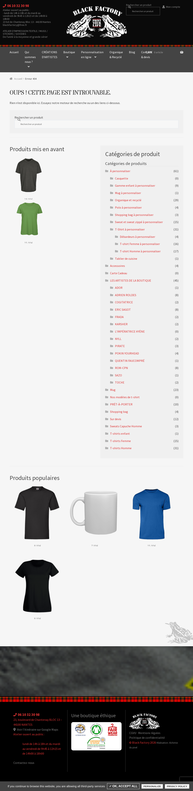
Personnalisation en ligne (92, 54)
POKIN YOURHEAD (127, 353)
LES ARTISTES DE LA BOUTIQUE (130, 280)
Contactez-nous (23, 763)
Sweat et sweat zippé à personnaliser (139, 222)
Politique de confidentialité (147, 737)
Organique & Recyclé (116, 54)
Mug (113, 390)
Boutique (69, 52)
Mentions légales (149, 733)
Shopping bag (119, 412)
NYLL (118, 339)
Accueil (14, 52)
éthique (108, 715)
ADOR (119, 288)
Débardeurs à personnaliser (137, 237)
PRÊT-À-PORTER (121, 404)
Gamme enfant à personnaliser (135, 185)
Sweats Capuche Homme (126, 426)
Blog (132, 52)
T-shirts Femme (120, 441)
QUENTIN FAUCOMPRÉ (130, 361)
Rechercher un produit (138, 5)
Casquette (121, 178)
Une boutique (85, 715)
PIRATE (120, 346)
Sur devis (115, 419)
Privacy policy (177, 786)
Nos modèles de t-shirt (125, 397)
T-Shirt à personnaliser (130, 229)
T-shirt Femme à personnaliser (140, 244)
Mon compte (173, 6)
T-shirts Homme (121, 448)
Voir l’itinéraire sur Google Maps (35, 729)
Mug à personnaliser (128, 193)
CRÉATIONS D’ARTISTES (49, 54)
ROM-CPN (121, 368)
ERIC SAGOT (123, 309)
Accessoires (117, 266)
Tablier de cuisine (126, 258)
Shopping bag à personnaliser (134, 215)
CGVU (132, 733)
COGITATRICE (124, 302)
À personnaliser (120, 171)
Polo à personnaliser (128, 207)
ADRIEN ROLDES (125, 295)
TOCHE (119, 382)
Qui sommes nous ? (30, 57)
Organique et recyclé (128, 200)
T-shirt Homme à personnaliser (140, 251)
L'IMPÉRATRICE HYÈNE (130, 331)
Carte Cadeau (118, 273)
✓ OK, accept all (123, 786)
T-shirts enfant (120, 433)
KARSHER (121, 324)
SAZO (118, 375)
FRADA (119, 317)
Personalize (152, 786)
